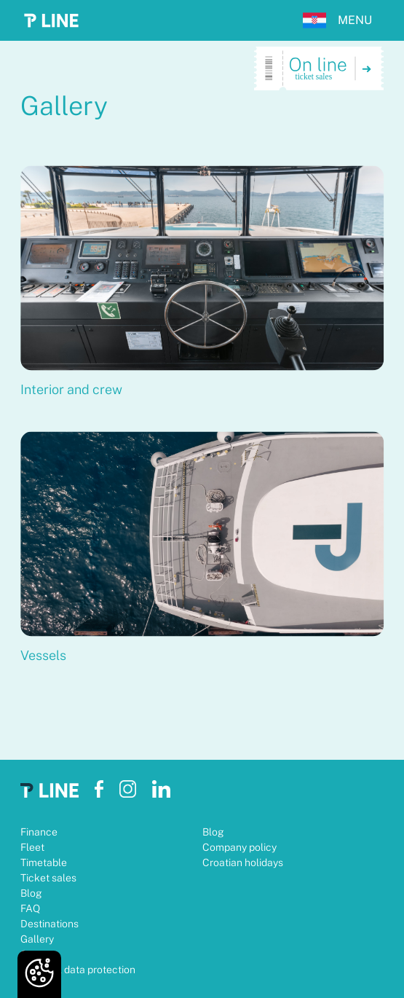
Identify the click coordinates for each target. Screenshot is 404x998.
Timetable (43, 862)
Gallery (37, 939)
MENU (355, 20)
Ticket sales (48, 878)
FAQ (30, 908)
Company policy (239, 847)
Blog (31, 893)
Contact (39, 954)
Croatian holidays (242, 862)
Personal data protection (77, 969)
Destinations (49, 924)
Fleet (32, 847)
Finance (39, 832)
